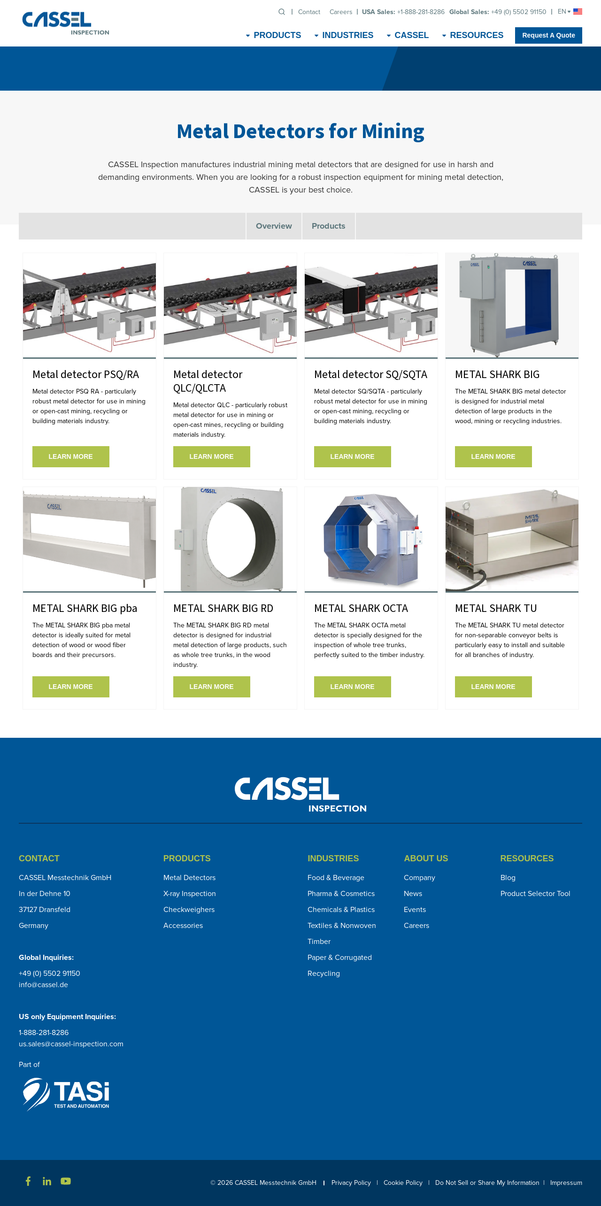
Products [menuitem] (277, 35)
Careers (416, 925)
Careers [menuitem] (341, 12)
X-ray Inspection (189, 893)
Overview (274, 226)
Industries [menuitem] (347, 35)
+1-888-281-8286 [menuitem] (403, 12)
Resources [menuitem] (476, 35)
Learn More (71, 456)
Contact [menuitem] (309, 12)
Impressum (566, 1183)
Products (329, 226)
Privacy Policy (354, 1183)
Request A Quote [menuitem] (548, 35)
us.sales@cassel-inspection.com (71, 1043)
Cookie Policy (403, 1183)
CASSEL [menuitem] (411, 35)
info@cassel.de (43, 984)
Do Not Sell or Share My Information (487, 1183)
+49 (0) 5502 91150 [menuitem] (498, 12)
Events (415, 909)
